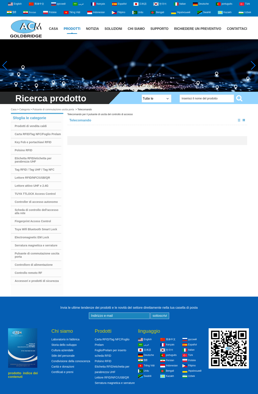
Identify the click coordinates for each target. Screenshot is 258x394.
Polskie (50, 12)
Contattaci (237, 28)
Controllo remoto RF (28, 272)
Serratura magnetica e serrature (36, 245)
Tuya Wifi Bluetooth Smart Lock (36, 229)
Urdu (137, 12)
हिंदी (11, 12)
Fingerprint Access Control (33, 221)
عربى (78, 4)
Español (119, 4)
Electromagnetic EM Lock (32, 237)
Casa (53, 28)
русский (58, 4)
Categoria (24, 109)
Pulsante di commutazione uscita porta (53, 109)
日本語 (140, 4)
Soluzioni (113, 28)
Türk (244, 4)
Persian (29, 12)
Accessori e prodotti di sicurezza (37, 280)
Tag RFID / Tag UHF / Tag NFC (34, 169)
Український (180, 12)
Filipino (118, 12)
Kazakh (225, 12)
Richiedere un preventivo (197, 28)
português (224, 4)
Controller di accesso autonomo (36, 201)
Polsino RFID (23, 150)
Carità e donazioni (62, 366)
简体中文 (36, 4)
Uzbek (245, 12)
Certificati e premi (62, 372)
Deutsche (201, 4)
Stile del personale (63, 355)
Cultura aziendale (62, 350)
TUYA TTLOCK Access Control (35, 193)
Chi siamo (136, 28)
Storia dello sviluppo (64, 344)
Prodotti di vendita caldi (31, 126)
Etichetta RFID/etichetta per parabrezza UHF (33, 160)
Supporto (159, 28)
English (15, 4)
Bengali (157, 12)
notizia (92, 28)
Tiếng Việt (72, 12)
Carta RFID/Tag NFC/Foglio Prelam (38, 134)
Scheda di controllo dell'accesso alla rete (36, 211)
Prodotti (72, 28)
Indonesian (96, 12)
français (98, 4)
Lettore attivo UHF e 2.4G (31, 185)
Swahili (204, 12)
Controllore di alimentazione (34, 264)
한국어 (160, 4)
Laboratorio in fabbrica (65, 339)
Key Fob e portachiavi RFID (33, 142)
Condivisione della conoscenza (70, 361)
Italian (180, 4)
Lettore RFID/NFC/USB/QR (32, 177)
